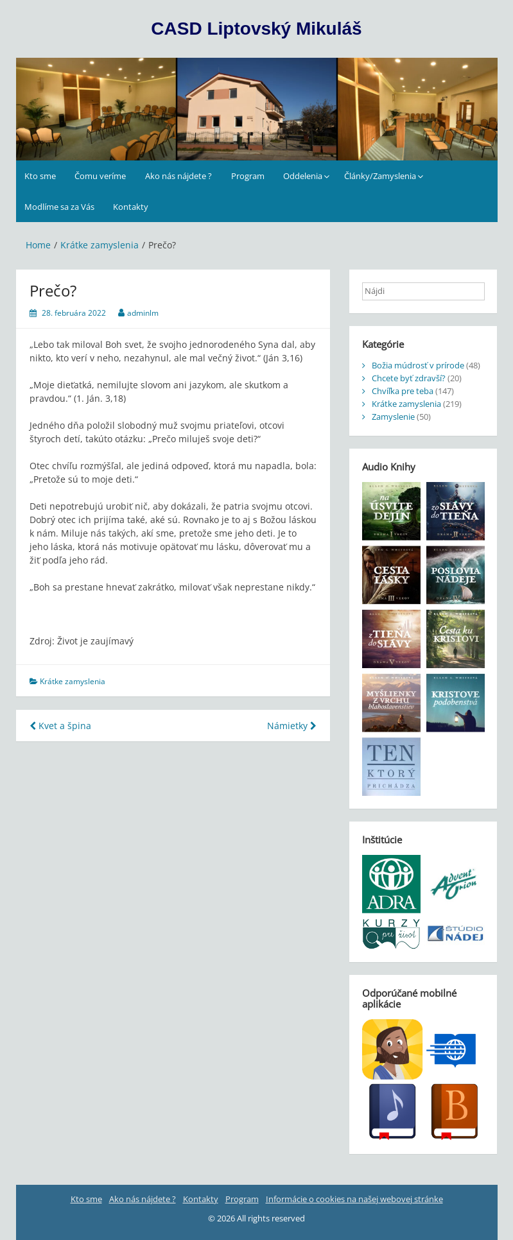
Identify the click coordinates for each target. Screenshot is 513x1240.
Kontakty (130, 206)
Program (248, 176)
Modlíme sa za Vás (59, 206)
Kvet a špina (60, 725)
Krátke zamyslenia (72, 681)
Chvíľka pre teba (402, 391)
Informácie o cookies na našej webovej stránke (354, 1199)
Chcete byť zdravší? (409, 378)
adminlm (143, 312)
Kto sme (40, 176)
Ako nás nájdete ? (178, 176)
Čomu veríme (100, 176)
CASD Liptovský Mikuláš (256, 29)
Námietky (292, 725)
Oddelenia (302, 176)
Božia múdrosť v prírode (418, 365)
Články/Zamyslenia (380, 176)
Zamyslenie (393, 416)
